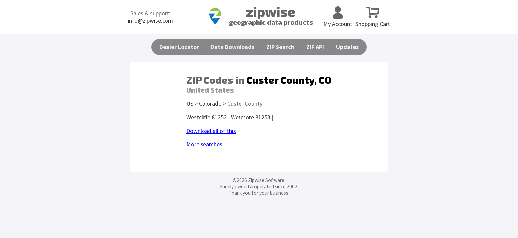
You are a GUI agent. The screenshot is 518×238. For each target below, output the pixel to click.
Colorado (210, 103)
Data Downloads (232, 47)
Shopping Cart (372, 20)
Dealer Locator (179, 47)
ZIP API (315, 47)
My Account (337, 20)
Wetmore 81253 (250, 117)
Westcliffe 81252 (206, 117)
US (189, 103)
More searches (204, 144)
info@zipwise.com (150, 20)
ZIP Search (280, 47)
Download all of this (211, 131)
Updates (347, 47)
